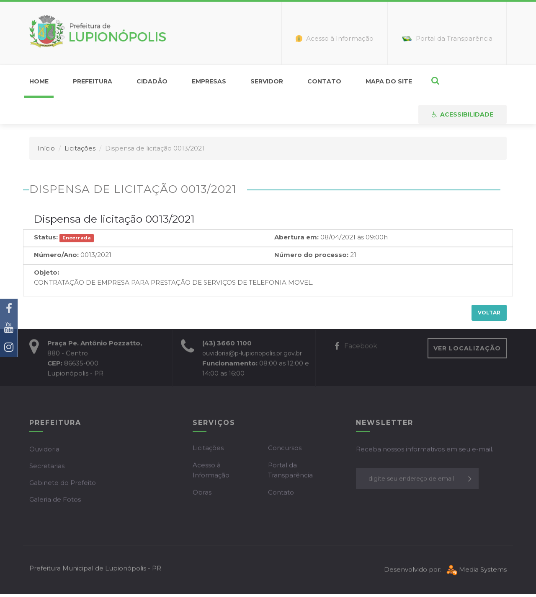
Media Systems (476, 571)
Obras (202, 494)
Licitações (79, 148)
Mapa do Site (389, 81)
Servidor (266, 81)
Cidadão (152, 81)
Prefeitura (92, 81)
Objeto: (46, 272)
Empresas (209, 81)
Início (46, 148)
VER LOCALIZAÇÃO (467, 349)
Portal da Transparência (290, 471)
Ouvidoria (44, 450)
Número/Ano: (56, 255)
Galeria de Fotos (55, 501)
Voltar (489, 312)
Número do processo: (311, 255)
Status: (46, 237)
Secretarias (46, 467)
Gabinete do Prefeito (62, 484)
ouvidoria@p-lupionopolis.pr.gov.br (252, 354)
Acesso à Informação (211, 471)
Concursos (285, 449)
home (39, 81)
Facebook (356, 347)
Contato (324, 81)
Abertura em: (296, 237)
